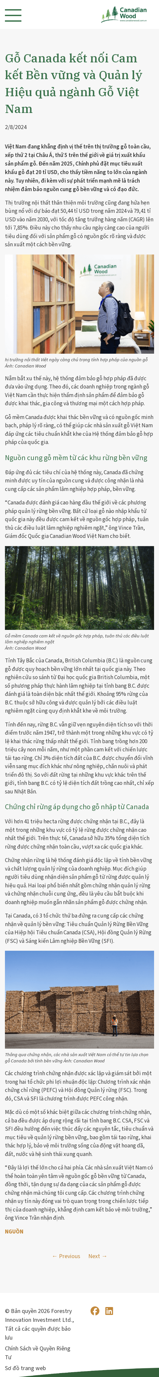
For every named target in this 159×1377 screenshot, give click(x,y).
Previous (69, 1256)
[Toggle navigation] (13, 15)
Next (94, 1256)
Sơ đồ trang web (25, 1368)
